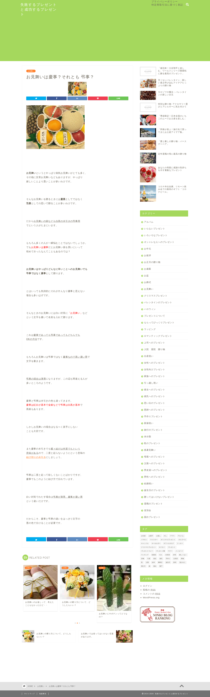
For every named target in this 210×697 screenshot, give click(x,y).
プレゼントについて (154, 316)
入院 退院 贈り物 (154, 349)
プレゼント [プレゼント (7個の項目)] (171, 547)
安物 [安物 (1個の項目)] (142, 558)
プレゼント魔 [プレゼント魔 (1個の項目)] (160, 551)
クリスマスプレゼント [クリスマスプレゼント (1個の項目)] (148, 547)
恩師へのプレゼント (154, 409)
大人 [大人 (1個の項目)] (160, 555)
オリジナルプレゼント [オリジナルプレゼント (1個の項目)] (168, 539)
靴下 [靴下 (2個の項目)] (161, 566)
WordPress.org (151, 597)
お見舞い (31, 71)
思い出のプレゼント (154, 403)
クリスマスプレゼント (155, 295)
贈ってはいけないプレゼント (159, 497)
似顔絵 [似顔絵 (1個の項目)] (154, 555)
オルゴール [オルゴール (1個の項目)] (182, 539)
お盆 (146, 275)
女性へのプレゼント (154, 362)
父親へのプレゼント (154, 463)
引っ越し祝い (151, 383)
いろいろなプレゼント (155, 235)
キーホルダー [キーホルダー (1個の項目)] (156, 543)
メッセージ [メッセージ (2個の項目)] (179, 551)
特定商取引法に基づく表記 (167, 4)
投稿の (149, 590)
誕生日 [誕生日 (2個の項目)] (168, 562)
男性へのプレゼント (154, 477)
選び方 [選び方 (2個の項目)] (143, 566)
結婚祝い (148, 483)
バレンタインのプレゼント (158, 302)
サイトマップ (29, 694)
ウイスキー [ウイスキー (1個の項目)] (154, 539)
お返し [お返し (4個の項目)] (158, 536)
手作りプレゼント (153, 416)
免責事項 (42, 694)
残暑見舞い (150, 450)
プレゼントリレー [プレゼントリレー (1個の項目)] (147, 551)
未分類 (147, 436)
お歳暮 (147, 269)
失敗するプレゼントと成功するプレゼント (38, 9)
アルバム (148, 222)
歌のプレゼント (152, 443)
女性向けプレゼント (154, 369)
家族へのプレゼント (154, 376)
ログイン (147, 586)
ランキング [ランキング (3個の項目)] (144, 555)
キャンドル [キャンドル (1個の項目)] (144, 543)
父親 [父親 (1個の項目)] (147, 562)
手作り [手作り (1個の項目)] (168, 558)
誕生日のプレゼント (154, 490)
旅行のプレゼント (153, 430)
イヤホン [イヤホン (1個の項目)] (144, 539)
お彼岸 (147, 255)
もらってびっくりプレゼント (159, 322)
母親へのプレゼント (154, 456)
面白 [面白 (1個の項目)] (154, 566)
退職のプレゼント (153, 503)
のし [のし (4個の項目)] (165, 536)
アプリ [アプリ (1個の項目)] (172, 536)
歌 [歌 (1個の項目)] (142, 562)
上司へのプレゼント (154, 342)
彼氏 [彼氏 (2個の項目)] (161, 558)
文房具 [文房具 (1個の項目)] (175, 558)
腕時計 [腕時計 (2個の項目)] (160, 562)
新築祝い (148, 423)
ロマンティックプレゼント (158, 336)
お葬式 (147, 282)
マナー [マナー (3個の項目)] (170, 551)
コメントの (151, 593)
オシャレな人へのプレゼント (159, 242)
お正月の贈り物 (152, 262)
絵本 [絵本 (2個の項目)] (153, 562)
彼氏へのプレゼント (154, 396)
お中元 (147, 248)
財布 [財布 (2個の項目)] (174, 562)
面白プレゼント (152, 517)
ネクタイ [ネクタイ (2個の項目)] (162, 547)
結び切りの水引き (36, 457)
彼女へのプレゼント (154, 389)
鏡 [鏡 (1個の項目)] (149, 566)
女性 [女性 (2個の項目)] (174, 555)
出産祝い (148, 356)
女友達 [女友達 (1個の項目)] (167, 555)
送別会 (147, 510)
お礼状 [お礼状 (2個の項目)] (143, 536)
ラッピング (150, 329)
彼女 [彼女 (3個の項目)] (154, 558)
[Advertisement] (105, 40)
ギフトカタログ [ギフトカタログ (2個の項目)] (169, 543)
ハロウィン (150, 309)
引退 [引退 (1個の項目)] (148, 558)
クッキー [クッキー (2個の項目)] (180, 543)
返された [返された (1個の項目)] (182, 562)
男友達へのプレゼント (155, 470)
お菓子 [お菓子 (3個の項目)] (151, 536)
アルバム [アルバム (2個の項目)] (181, 536)
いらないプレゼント (154, 228)
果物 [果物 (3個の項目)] (182, 558)
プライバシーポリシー (165, 1)
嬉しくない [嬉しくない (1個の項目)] (183, 555)
